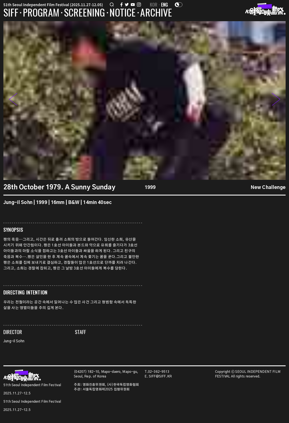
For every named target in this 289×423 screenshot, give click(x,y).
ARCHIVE (156, 13)
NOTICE (122, 13)
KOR (154, 4)
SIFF (10, 13)
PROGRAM (41, 13)
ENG (164, 4)
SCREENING (84, 13)
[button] (276, 100)
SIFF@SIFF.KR (160, 376)
